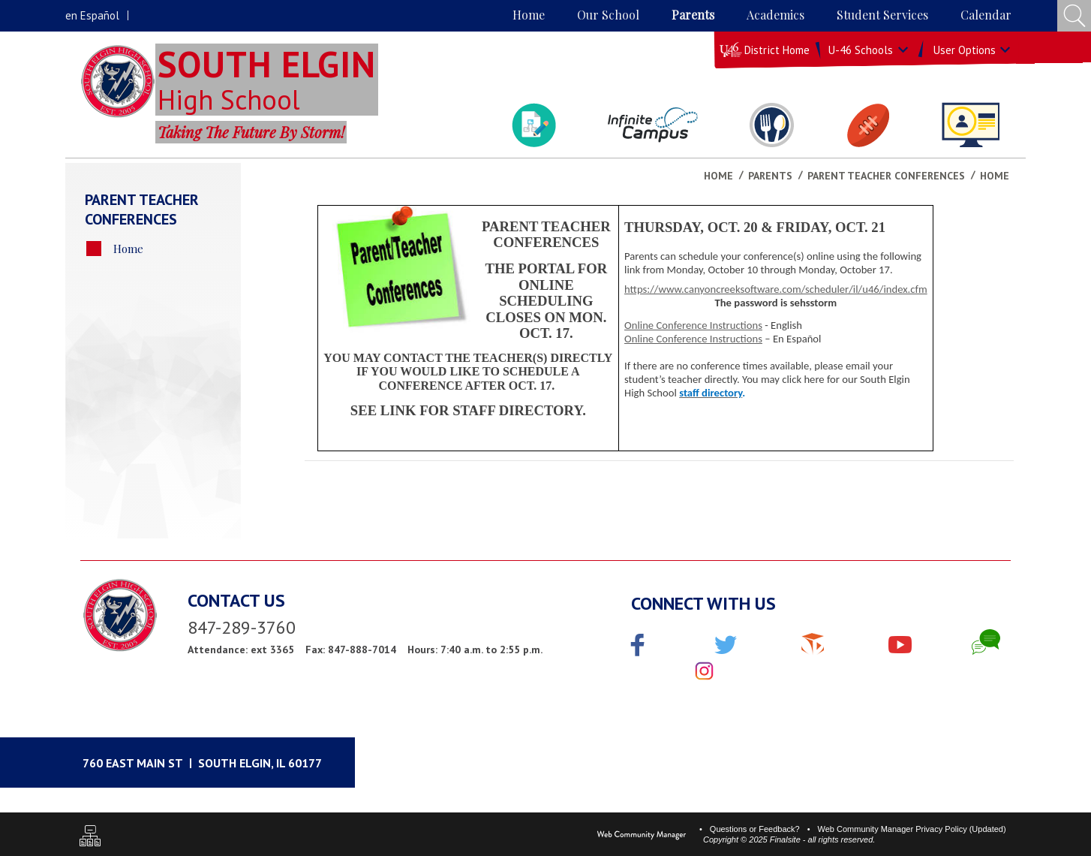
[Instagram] (704, 672)
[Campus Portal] (652, 124)
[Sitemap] (90, 837)
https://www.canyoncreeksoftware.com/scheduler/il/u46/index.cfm (775, 289)
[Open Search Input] (1074, 16)
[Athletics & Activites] (867, 124)
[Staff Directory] (970, 124)
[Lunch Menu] (771, 124)
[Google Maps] (217, 762)
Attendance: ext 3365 (241, 649)
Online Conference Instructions (693, 325)
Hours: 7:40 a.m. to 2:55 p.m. (474, 649)
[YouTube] (900, 642)
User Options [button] (964, 50)
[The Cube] (812, 642)
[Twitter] (725, 646)
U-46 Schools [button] (860, 50)
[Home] (528, 16)
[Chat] (986, 642)
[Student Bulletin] (533, 124)
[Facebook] (638, 646)
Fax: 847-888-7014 (350, 649)
